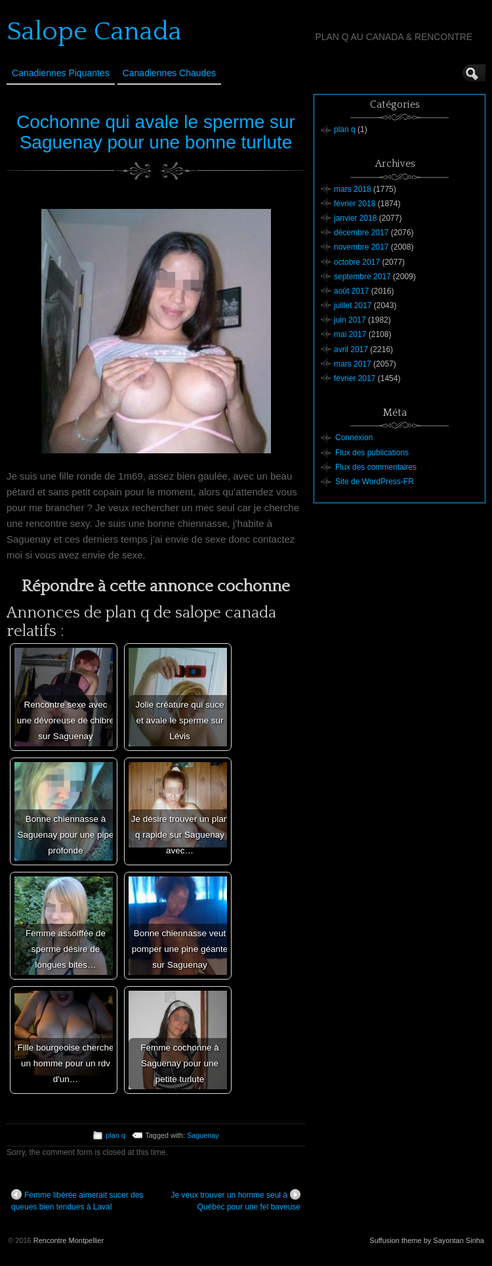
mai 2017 (350, 334)
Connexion (354, 437)
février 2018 (354, 203)
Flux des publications (372, 452)
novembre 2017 (361, 247)
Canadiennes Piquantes (61, 73)
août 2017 (351, 291)
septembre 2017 (362, 276)
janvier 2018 (355, 218)
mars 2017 (352, 364)
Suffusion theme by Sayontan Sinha (426, 1240)
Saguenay (203, 1135)
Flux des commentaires (376, 467)
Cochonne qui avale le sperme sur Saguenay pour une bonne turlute (155, 132)
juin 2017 (350, 320)
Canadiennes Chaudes (169, 73)
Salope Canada (94, 31)
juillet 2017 (352, 305)
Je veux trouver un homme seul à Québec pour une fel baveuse (235, 1200)
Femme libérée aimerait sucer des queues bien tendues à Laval (77, 1200)
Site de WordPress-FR (374, 481)
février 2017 (354, 378)
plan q (115, 1135)
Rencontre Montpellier (68, 1240)
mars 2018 (352, 189)
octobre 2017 (357, 262)
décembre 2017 (361, 232)
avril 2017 (351, 349)
